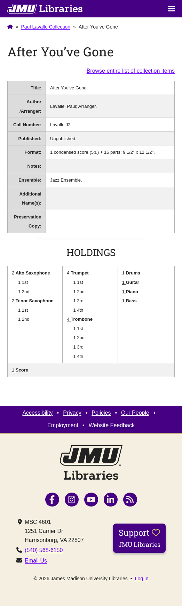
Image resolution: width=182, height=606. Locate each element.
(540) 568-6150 (44, 550)
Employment (62, 425)
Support (139, 538)
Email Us (36, 561)
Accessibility (37, 413)
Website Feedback (112, 425)
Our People (135, 413)
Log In (142, 578)
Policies (101, 413)
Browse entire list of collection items (131, 71)
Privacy (72, 413)
